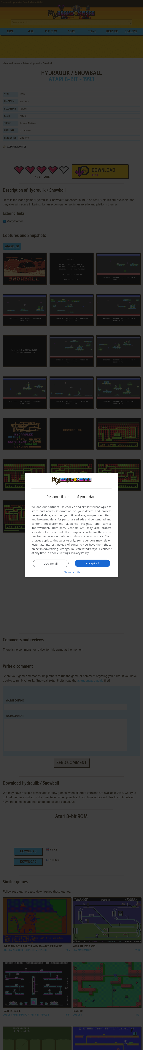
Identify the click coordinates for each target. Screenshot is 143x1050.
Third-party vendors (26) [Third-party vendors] (68, 528)
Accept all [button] (92, 563)
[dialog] (71, 525)
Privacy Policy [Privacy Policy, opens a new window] (80, 553)
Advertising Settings (56, 549)
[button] (71, 572)
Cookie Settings (60, 553)
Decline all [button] (51, 563)
